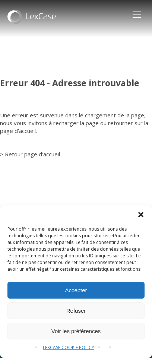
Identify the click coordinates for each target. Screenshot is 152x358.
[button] (141, 214)
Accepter (76, 290)
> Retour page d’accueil (30, 154)
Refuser (76, 310)
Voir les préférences (76, 331)
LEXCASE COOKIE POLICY (68, 347)
